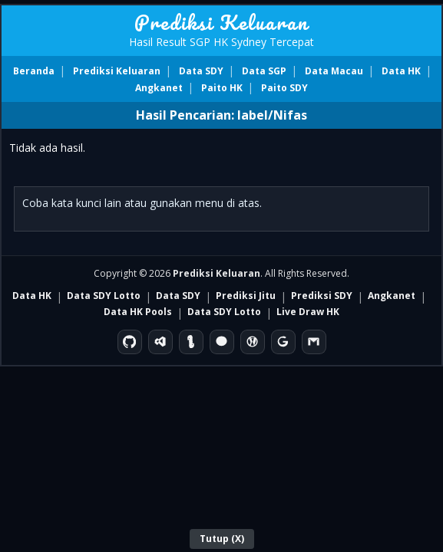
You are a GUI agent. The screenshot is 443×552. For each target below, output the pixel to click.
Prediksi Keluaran (221, 22)
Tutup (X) (222, 538)
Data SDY (201, 70)
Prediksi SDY (321, 295)
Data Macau (334, 70)
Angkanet (159, 87)
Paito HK (222, 87)
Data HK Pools (138, 311)
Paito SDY (284, 87)
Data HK (401, 70)
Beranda (34, 70)
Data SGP (264, 70)
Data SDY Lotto (104, 295)
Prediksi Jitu (246, 295)
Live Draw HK (307, 311)
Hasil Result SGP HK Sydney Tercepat (221, 41)
